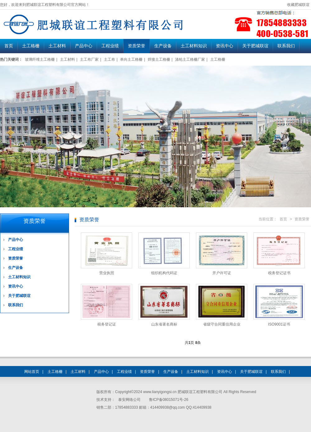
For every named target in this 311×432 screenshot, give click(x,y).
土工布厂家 (89, 59)
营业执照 (106, 273)
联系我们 (286, 46)
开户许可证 (221, 273)
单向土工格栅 (131, 59)
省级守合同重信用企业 (221, 324)
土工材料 (57, 46)
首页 (8, 46)
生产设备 (163, 46)
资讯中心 (224, 46)
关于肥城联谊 (255, 46)
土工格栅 (30, 46)
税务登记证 (106, 324)
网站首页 (31, 371)
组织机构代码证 (164, 273)
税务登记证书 (279, 273)
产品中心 (83, 46)
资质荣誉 (136, 46)
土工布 (109, 59)
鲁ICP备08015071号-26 (168, 399)
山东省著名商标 (164, 324)
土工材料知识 (194, 46)
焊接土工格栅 (159, 59)
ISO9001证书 (279, 324)
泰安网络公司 (129, 399)
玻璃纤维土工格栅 (40, 59)
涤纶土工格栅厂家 (190, 59)
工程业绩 (110, 46)
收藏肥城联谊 (298, 4)
